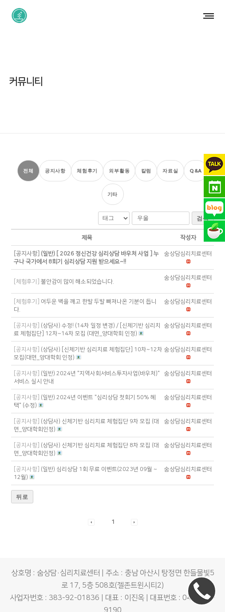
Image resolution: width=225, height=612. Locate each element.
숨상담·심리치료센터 (90, 597)
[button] (188, 228)
